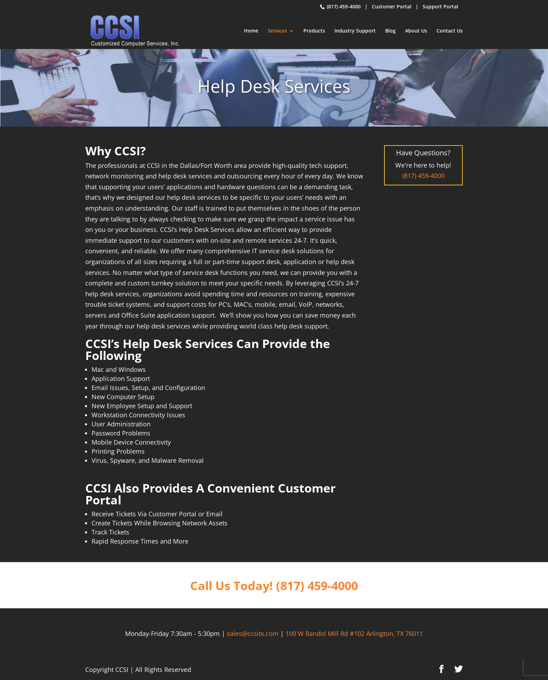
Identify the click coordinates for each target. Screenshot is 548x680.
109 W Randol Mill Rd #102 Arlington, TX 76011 (354, 633)
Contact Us (450, 31)
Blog (390, 31)
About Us (416, 31)
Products (314, 31)
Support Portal (440, 6)
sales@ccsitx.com (253, 633)
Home (251, 31)
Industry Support (355, 31)
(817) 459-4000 (343, 6)
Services (277, 31)
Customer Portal (391, 6)
